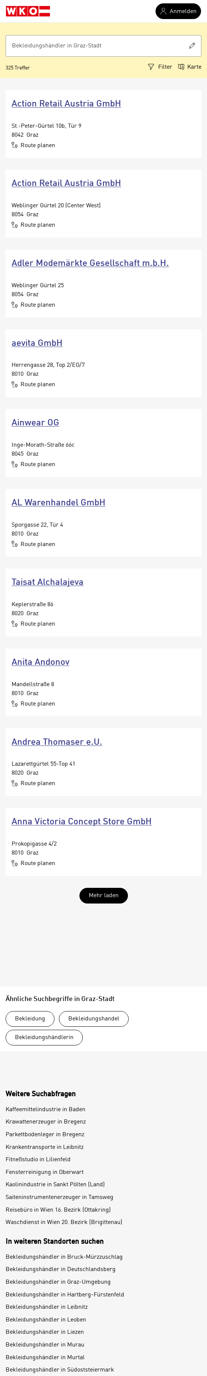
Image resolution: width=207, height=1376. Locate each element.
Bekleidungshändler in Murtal (45, 1358)
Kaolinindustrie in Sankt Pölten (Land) (55, 1185)
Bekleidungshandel (93, 1019)
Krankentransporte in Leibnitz (45, 1147)
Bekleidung (30, 1019)
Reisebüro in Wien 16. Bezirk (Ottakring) (58, 1210)
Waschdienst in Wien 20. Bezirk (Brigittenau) (64, 1222)
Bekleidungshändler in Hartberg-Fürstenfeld (65, 1295)
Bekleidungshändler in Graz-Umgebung (58, 1282)
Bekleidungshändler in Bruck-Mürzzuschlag (64, 1257)
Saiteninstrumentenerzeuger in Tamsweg (59, 1197)
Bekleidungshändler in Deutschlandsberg (61, 1270)
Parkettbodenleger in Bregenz (45, 1135)
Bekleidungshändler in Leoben (46, 1320)
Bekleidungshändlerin (44, 1038)
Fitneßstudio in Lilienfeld (38, 1160)
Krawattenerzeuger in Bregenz (46, 1122)
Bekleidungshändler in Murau (45, 1345)
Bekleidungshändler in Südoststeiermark (60, 1370)
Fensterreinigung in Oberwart (45, 1172)
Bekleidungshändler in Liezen (45, 1332)
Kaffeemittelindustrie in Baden (45, 1110)
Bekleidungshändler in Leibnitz (47, 1307)
